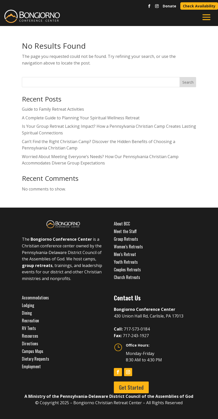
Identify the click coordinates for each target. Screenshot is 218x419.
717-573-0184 (137, 329)
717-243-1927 (136, 335)
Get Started (131, 387)
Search (188, 82)
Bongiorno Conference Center (61, 239)
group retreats (37, 265)
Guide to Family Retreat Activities (53, 109)
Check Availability (199, 6)
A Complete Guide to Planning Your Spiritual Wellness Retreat (81, 118)
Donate (169, 6)
